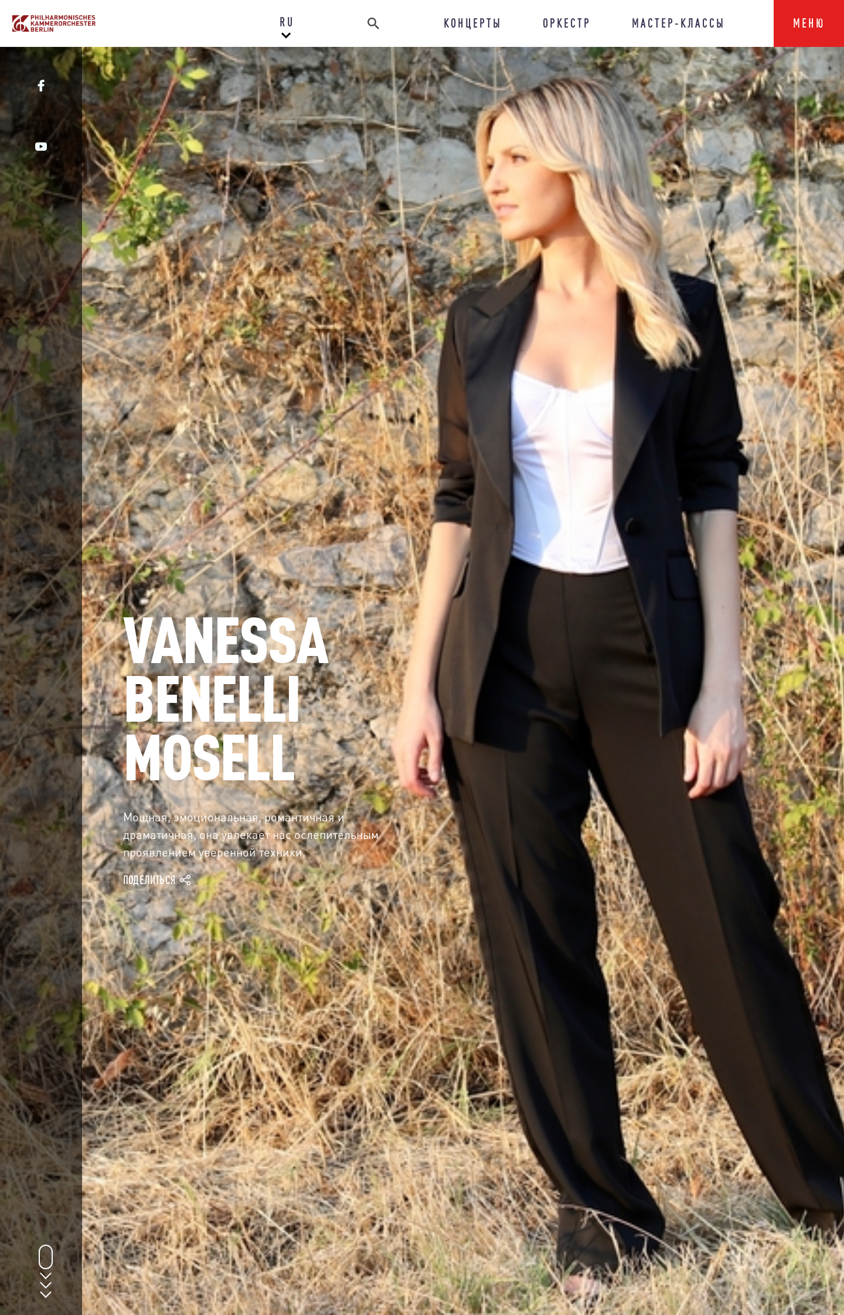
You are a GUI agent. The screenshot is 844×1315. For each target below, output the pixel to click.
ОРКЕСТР (567, 23)
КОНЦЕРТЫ (473, 23)
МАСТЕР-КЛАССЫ (678, 23)
